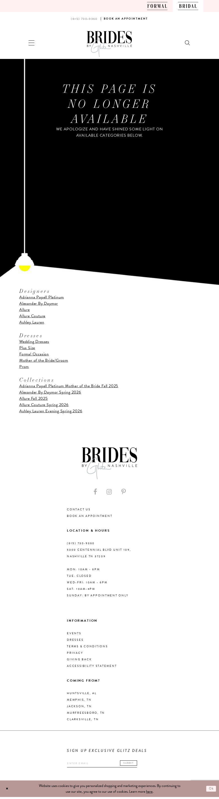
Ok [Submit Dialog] (210, 790)
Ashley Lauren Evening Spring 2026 (50, 411)
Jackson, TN (79, 706)
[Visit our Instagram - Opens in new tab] (109, 492)
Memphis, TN (79, 700)
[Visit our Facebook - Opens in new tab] (95, 492)
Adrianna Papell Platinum (41, 297)
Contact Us (79, 509)
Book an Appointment (89, 516)
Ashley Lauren (31, 322)
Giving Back (79, 659)
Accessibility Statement (92, 666)
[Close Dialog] (8, 790)
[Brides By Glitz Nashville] (109, 44)
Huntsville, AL (82, 693)
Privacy (75, 653)
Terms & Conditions (87, 646)
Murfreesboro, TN (86, 713)
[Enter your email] (112, 764)
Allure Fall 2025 (33, 398)
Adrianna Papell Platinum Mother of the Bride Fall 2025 (68, 386)
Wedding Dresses (34, 342)
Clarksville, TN (83, 719)
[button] (32, 42)
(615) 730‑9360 (81, 543)
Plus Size (27, 348)
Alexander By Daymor (38, 303)
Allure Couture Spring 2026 (44, 405)
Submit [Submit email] (146, 764)
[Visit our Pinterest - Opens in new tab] (123, 492)
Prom (24, 367)
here (149, 793)
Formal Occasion (34, 354)
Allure (24, 310)
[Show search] (187, 42)
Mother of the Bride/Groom (43, 360)
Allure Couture (32, 316)
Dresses (75, 640)
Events (74, 633)
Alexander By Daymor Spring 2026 (50, 392)
